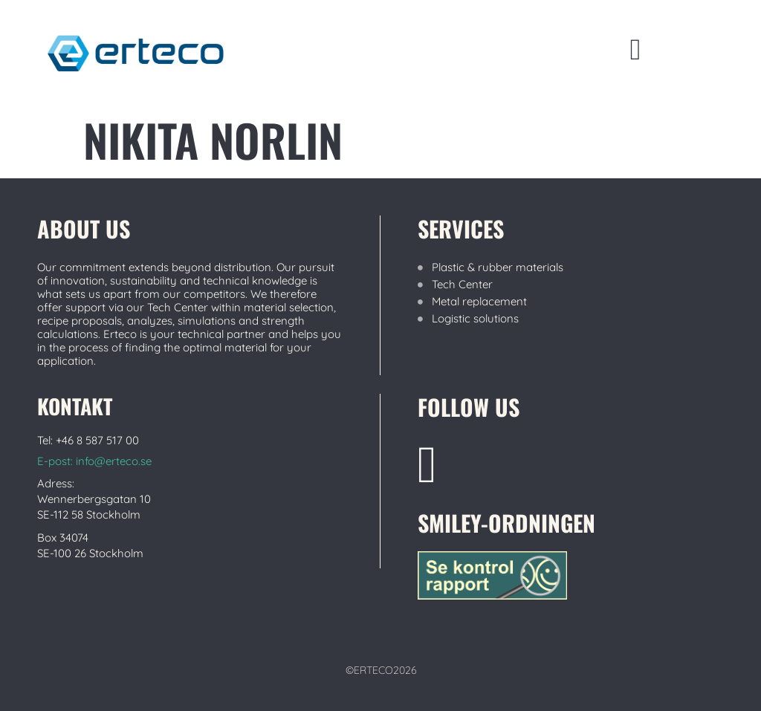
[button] (636, 49)
